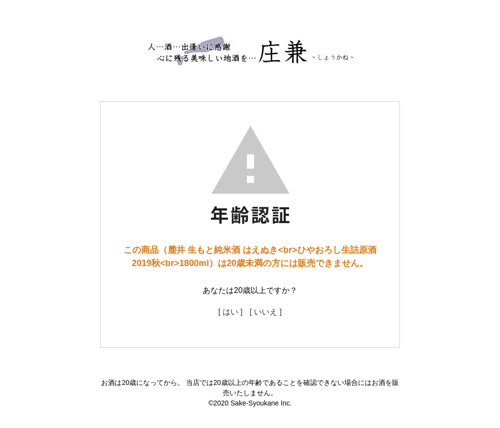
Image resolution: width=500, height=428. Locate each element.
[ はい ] (230, 312)
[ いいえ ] (266, 312)
